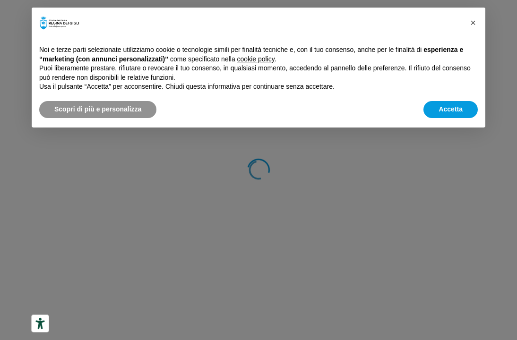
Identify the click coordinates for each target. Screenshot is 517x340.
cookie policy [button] (256, 59)
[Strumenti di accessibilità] (40, 323)
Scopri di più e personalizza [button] (97, 109)
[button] (473, 22)
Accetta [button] (451, 109)
